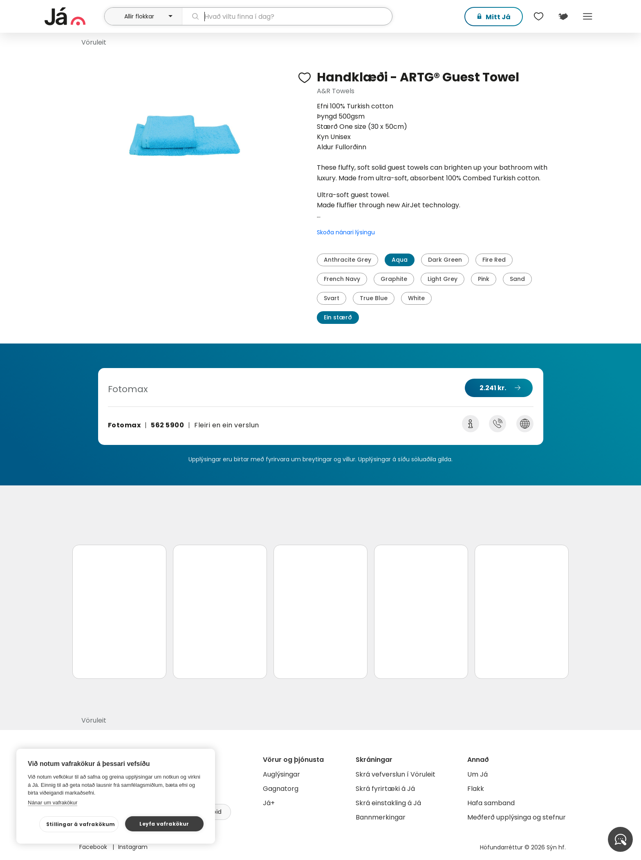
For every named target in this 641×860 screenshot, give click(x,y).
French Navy (342, 279)
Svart (331, 298)
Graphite (394, 279)
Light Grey (442, 279)
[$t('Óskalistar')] (538, 16)
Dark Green (445, 260)
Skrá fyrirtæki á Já (385, 788)
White (416, 298)
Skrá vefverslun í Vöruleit (395, 774)
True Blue (374, 298)
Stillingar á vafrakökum (80, 824)
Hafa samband (491, 803)
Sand (517, 279)
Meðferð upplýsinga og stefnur (516, 817)
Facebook (94, 847)
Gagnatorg (280, 788)
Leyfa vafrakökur (164, 823)
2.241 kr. (493, 388)
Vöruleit (93, 42)
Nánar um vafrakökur (52, 802)
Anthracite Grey (347, 260)
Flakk (475, 788)
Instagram (133, 847)
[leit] (287, 16)
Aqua (400, 260)
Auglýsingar (281, 774)
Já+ (269, 803)
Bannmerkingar (381, 817)
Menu (587, 16)
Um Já (477, 774)
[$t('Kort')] (563, 16)
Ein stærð (338, 317)
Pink (483, 279)
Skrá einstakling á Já (388, 803)
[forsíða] (73, 16)
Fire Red (494, 260)
